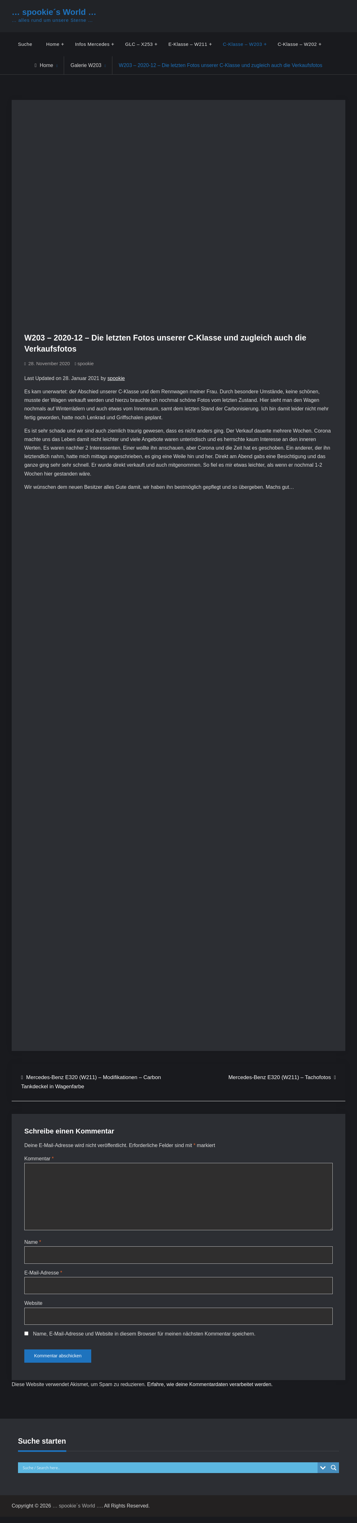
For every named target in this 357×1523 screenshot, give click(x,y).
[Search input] (169, 1474)
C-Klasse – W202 (297, 44)
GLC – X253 (139, 44)
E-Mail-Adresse (43, 1276)
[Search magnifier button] (333, 1474)
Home (52, 44)
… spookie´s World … (54, 12)
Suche (25, 44)
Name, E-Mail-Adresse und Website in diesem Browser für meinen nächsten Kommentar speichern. (144, 1338)
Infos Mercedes (92, 44)
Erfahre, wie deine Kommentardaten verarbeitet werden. (210, 1391)
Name (32, 1245)
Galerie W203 (85, 65)
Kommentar (39, 1158)
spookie (85, 363)
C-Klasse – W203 (242, 44)
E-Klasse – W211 (188, 44)
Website (33, 1307)
